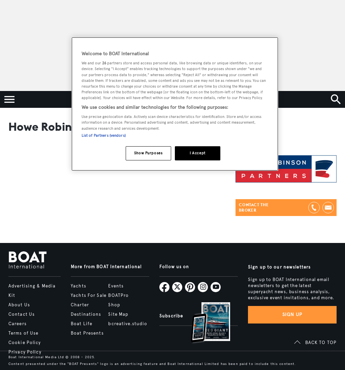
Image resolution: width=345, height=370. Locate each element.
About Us (19, 305)
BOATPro (118, 295)
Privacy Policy (24, 352)
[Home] (27, 260)
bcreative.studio (127, 324)
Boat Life (81, 324)
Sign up (292, 314)
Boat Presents (87, 333)
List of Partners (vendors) (104, 135)
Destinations (86, 314)
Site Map (118, 314)
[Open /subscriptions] (205, 323)
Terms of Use (23, 333)
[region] (174, 104)
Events (116, 286)
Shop (114, 305)
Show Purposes (148, 153)
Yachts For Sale (88, 295)
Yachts (78, 286)
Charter (80, 305)
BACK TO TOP (321, 342)
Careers (17, 324)
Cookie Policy (24, 342)
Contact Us (21, 314)
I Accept (198, 153)
